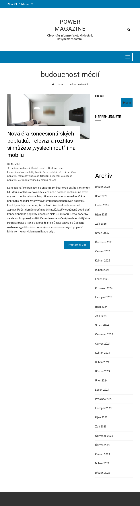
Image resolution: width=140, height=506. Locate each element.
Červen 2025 (102, 251)
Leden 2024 (102, 389)
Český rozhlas (55, 168)
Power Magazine (70, 25)
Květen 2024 (102, 352)
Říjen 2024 (101, 306)
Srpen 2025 (102, 233)
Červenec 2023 (104, 436)
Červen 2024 (102, 343)
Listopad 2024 (103, 297)
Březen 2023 (102, 472)
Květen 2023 (102, 454)
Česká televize (39, 168)
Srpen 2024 (102, 325)
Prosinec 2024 (103, 288)
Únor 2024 (101, 380)
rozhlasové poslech (28, 175)
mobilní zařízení (57, 172)
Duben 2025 (102, 270)
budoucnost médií (20, 168)
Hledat (99, 96)
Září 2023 (100, 426)
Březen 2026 (102, 186)
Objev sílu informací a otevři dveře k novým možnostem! (70, 37)
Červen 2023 (102, 445)
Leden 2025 (102, 279)
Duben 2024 (102, 362)
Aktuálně (15, 164)
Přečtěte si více (77, 245)
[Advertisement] (114, 146)
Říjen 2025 (101, 214)
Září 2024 (100, 316)
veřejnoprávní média (29, 179)
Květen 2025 (102, 260)
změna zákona (48, 179)
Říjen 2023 (101, 417)
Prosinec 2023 (103, 399)
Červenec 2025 (104, 242)
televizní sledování (50, 175)
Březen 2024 (102, 371)
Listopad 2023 (103, 408)
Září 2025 (100, 223)
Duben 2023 (102, 463)
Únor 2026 (101, 196)
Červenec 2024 (104, 334)
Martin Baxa (41, 172)
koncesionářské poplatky (20, 172)
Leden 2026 (102, 205)
